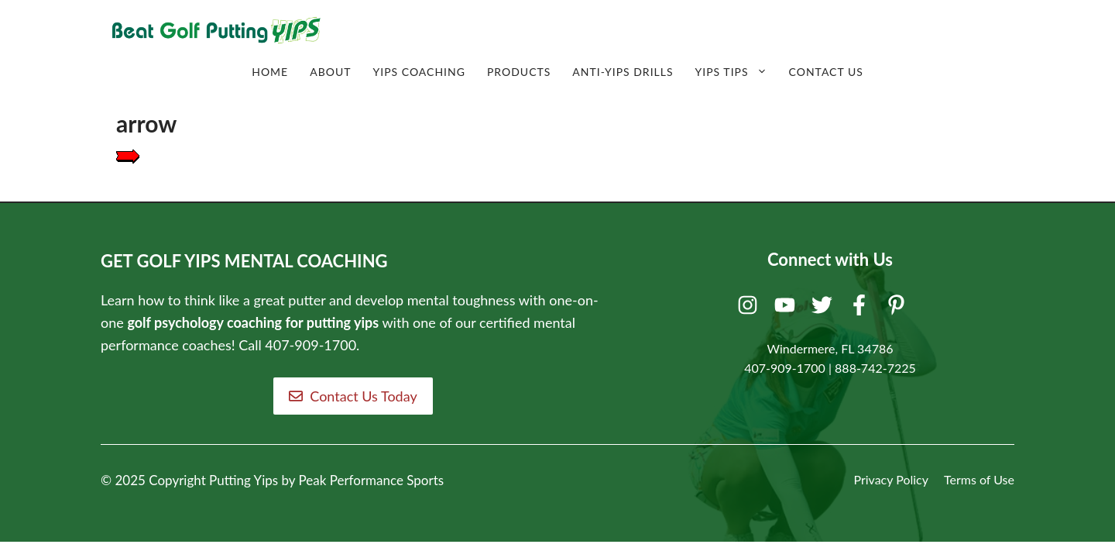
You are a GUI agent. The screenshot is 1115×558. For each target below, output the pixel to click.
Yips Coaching (418, 71)
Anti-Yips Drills (622, 71)
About (330, 71)
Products (519, 71)
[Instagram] (750, 308)
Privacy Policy (890, 479)
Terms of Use (979, 479)
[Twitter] (824, 308)
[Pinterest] (898, 308)
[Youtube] (787, 308)
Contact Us (826, 71)
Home (270, 71)
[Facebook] (861, 308)
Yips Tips (736, 72)
